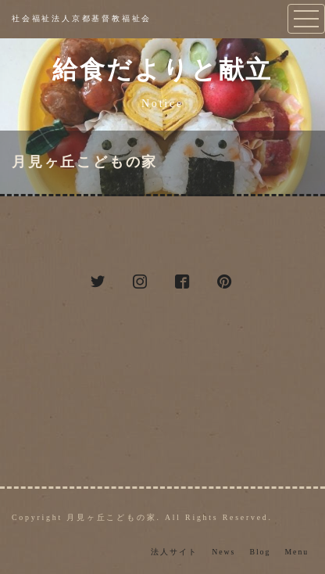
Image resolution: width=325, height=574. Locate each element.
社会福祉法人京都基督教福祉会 (82, 18)
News (223, 551)
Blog (259, 551)
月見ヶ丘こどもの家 (85, 162)
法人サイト (174, 551)
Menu (296, 551)
